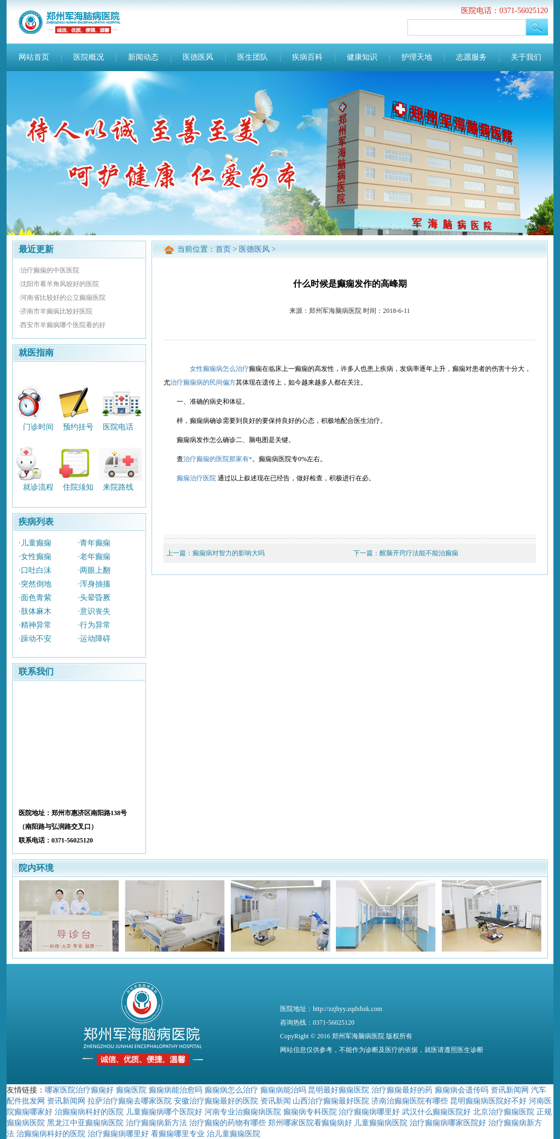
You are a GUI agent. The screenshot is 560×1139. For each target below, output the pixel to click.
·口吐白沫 (35, 570)
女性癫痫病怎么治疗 (219, 369)
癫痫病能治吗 (283, 1089)
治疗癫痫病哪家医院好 (448, 1122)
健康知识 (362, 57)
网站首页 (34, 57)
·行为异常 (94, 625)
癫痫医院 (131, 1089)
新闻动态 (143, 57)
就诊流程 (38, 487)
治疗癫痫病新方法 (156, 1122)
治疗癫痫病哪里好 (369, 1111)
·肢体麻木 (35, 611)
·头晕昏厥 (94, 598)
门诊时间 (38, 426)
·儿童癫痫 (35, 543)
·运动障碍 (94, 639)
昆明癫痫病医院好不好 (488, 1100)
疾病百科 (307, 57)
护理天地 (416, 57)
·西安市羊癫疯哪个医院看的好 (62, 325)
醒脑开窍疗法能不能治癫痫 (419, 553)
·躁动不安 (35, 639)
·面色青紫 (35, 598)
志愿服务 (471, 57)
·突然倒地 (35, 584)
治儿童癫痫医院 (233, 1133)
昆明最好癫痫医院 (338, 1089)
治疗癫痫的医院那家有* (217, 459)
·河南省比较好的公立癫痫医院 (62, 297)
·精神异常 (35, 625)
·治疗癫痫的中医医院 (49, 270)
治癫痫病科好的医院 (89, 1111)
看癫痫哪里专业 (178, 1133)
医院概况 (88, 57)
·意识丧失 (94, 611)
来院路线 (118, 487)
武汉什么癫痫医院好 (436, 1111)
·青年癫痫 (94, 543)
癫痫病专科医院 (310, 1111)
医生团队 (252, 57)
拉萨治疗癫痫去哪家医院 (130, 1100)
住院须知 (78, 487)
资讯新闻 (275, 1100)
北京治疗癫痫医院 (503, 1111)
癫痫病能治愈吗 (175, 1089)
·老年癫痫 (94, 557)
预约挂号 (78, 426)
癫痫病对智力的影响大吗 (228, 553)
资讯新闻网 (510, 1089)
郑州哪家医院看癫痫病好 (310, 1122)
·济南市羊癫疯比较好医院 (55, 311)
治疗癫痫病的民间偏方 (203, 382)
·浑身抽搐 (94, 584)
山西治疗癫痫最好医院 (331, 1100)
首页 (223, 249)
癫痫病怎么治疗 (231, 1089)
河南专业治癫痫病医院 (243, 1111)
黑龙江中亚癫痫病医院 (85, 1122)
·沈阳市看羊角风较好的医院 (59, 284)
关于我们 (526, 57)
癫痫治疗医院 (196, 478)
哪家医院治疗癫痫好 (79, 1089)
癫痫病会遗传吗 (461, 1089)
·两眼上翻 (94, 570)
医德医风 (198, 57)
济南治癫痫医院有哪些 (409, 1100)
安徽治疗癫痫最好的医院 (216, 1100)
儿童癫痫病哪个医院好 (164, 1111)
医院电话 (118, 426)
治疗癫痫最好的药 (402, 1089)
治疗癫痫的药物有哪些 (227, 1122)
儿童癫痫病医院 (380, 1122)
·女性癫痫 (35, 557)
